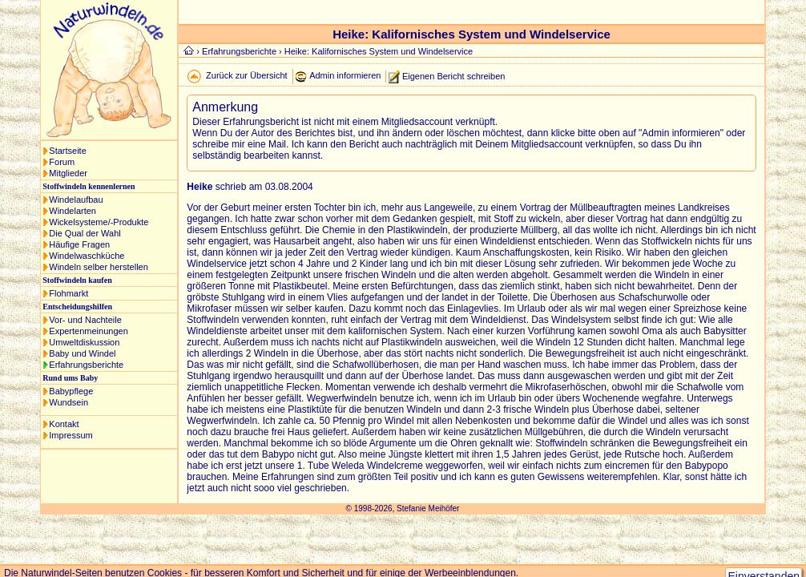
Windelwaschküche (86, 255)
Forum (62, 162)
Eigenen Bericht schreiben (453, 75)
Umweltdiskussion (84, 342)
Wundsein (68, 402)
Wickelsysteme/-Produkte (98, 222)
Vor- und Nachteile (85, 320)
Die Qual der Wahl (84, 233)
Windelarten (72, 211)
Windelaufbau (76, 199)
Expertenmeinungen (88, 331)
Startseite (67, 150)
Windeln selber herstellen (98, 267)
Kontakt (64, 424)
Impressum (70, 435)
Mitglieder (68, 173)
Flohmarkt (68, 293)
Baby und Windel (82, 353)
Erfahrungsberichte (86, 364)
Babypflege (71, 391)
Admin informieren (345, 75)
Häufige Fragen (79, 244)
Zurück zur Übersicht (246, 75)
